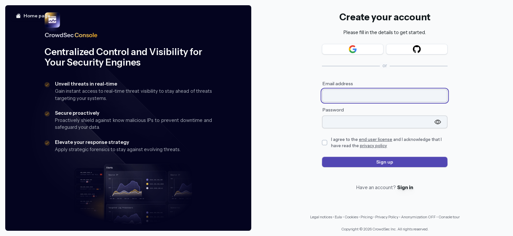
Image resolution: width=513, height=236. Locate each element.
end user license (375, 139)
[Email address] (384, 95)
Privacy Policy (386, 217)
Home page (33, 16)
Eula (338, 217)
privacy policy (373, 145)
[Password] (378, 122)
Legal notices (321, 217)
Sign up (384, 162)
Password (333, 110)
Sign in (405, 187)
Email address (338, 84)
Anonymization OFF (418, 217)
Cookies (351, 217)
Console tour (449, 217)
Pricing (367, 217)
